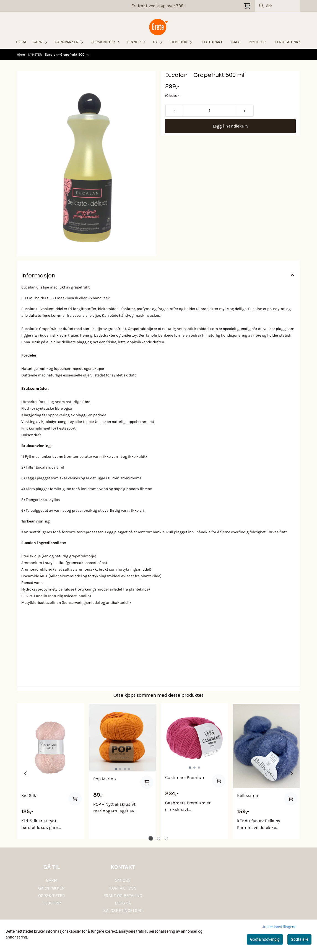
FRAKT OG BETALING (122, 895)
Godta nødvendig (265, 939)
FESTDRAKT (212, 42)
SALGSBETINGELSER (123, 910)
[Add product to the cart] (75, 798)
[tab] (151, 838)
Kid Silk (28, 795)
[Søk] (277, 6)
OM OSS (123, 880)
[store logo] (158, 27)
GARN (51, 880)
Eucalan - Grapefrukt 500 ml (67, 54)
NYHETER (257, 42)
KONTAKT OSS (123, 888)
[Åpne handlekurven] (247, 6)
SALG (235, 42)
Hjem (21, 54)
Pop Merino (104, 778)
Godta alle (299, 939)
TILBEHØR (51, 903)
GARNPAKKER (51, 888)
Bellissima (247, 795)
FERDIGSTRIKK (288, 42)
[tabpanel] (50, 771)
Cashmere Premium (185, 777)
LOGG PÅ (123, 903)
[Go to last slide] (25, 773)
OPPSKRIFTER (51, 895)
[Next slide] (291, 773)
